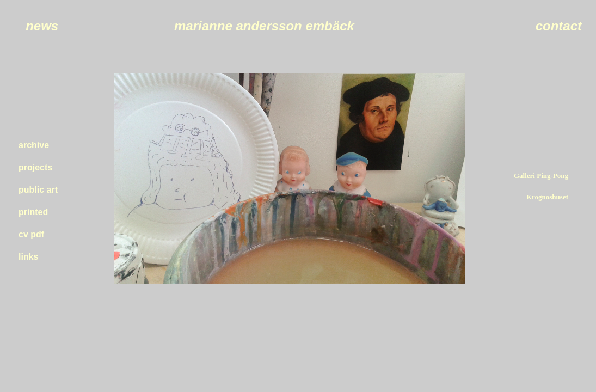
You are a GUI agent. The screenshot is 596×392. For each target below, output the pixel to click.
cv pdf (31, 234)
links (28, 256)
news (42, 26)
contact (559, 26)
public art (38, 189)
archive (34, 145)
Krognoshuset (547, 197)
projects (35, 167)
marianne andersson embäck (264, 26)
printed (33, 212)
